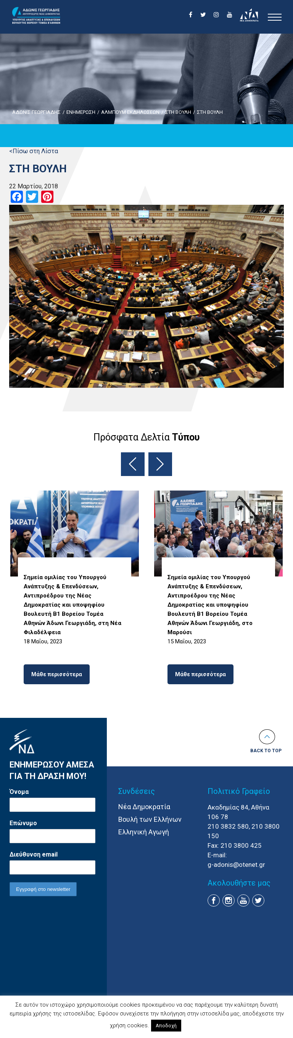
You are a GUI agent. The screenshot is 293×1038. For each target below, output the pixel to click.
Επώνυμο (23, 823)
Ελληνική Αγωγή (143, 832)
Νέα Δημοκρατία (144, 807)
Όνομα (19, 791)
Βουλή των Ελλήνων (150, 819)
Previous (133, 464)
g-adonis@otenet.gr (236, 864)
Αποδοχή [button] (166, 1025)
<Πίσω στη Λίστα (33, 151)
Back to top (266, 750)
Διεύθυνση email (34, 854)
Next (160, 464)
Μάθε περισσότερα (56, 674)
